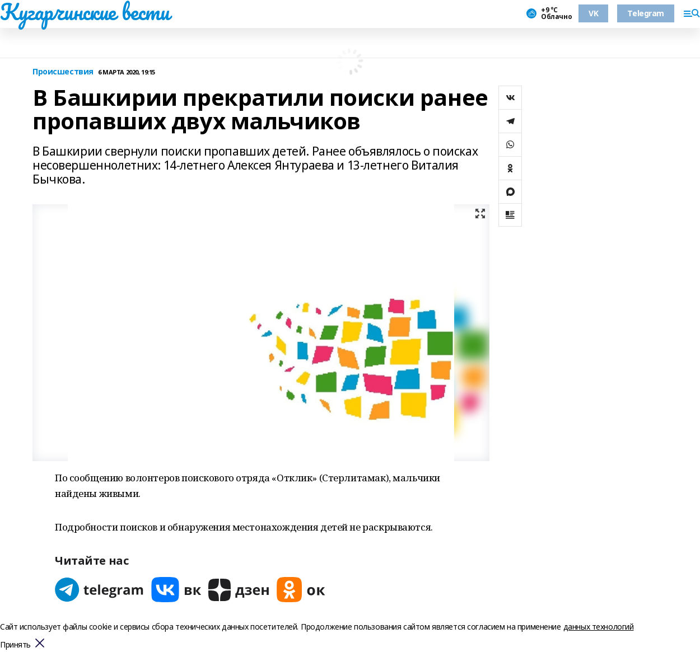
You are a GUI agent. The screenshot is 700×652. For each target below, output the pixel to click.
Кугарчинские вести (84, 12)
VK (593, 13)
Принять (15, 645)
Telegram (645, 13)
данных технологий (598, 626)
